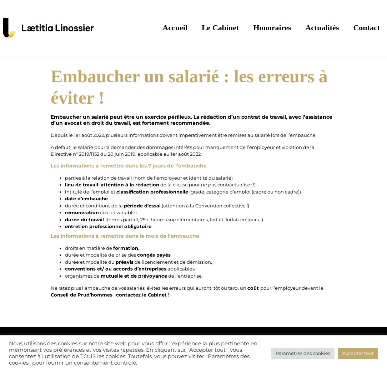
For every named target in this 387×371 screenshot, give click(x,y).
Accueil (174, 27)
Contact (366, 27)
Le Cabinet (220, 27)
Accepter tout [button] (358, 353)
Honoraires (272, 27)
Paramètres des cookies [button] (303, 353)
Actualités (322, 27)
